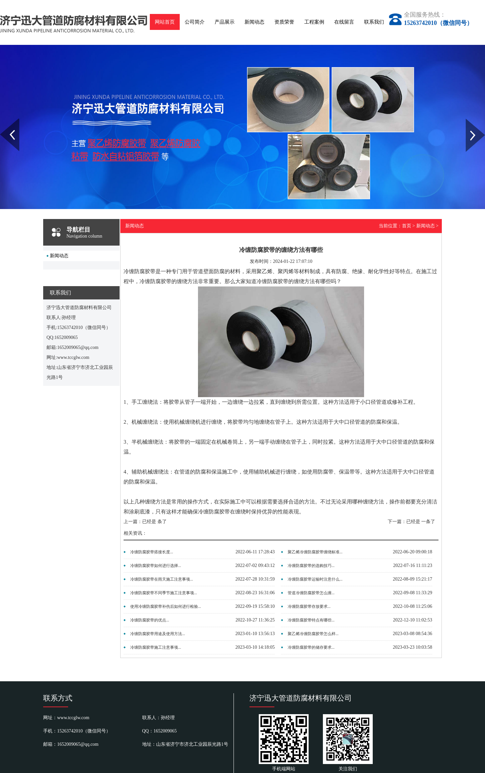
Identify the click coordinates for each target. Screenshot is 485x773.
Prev (3, 121)
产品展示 (225, 22)
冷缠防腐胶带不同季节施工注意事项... (163, 593)
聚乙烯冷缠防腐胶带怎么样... (313, 633)
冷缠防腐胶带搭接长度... (151, 552)
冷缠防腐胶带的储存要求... (311, 647)
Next (469, 121)
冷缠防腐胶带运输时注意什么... (315, 579)
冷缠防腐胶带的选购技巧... (311, 565)
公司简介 (195, 22)
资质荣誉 (284, 22)
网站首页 (165, 22)
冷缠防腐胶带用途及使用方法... (157, 633)
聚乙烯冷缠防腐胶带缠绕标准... (315, 552)
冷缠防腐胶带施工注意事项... (155, 647)
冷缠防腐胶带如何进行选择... (155, 565)
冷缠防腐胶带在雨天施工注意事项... (161, 579)
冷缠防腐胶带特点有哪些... (311, 620)
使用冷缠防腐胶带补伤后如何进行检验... (165, 606)
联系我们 (374, 22)
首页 (406, 225)
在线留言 (344, 22)
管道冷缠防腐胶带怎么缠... (311, 593)
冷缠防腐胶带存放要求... (309, 606)
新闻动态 (254, 22)
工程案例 (314, 22)
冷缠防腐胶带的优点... (149, 620)
